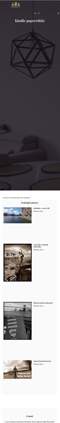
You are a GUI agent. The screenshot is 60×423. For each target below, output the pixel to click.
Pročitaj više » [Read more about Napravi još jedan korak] (38, 364)
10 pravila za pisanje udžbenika (40, 246)
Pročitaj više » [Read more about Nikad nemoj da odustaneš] (38, 305)
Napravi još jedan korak (42, 361)
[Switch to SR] (38, 13)
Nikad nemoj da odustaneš (43, 303)
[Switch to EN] (35, 13)
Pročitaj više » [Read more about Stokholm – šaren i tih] (38, 211)
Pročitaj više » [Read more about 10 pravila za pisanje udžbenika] (38, 249)
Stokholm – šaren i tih (41, 208)
